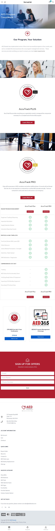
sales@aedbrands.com (30, 503)
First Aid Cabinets (5, 490)
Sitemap (3, 464)
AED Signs (3, 485)
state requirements (39, 51)
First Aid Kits (4, 488)
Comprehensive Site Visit (8, 263)
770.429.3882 (10, 423)
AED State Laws (5, 459)
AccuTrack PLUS (27, 109)
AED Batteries (4, 477)
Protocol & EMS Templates (9, 235)
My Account (4, 435)
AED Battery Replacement (7, 461)
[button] (49, 2)
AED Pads (3, 480)
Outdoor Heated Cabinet (7, 493)
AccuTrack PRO (27, 182)
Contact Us (3, 456)
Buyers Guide (4, 451)
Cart (2, 438)
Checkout (3, 440)
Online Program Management (10, 209)
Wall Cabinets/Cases (6, 482)
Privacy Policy (14, 522)
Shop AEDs (4, 475)
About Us (3, 454)
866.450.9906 (10, 421)
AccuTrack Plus (30, 206)
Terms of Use (22, 522)
